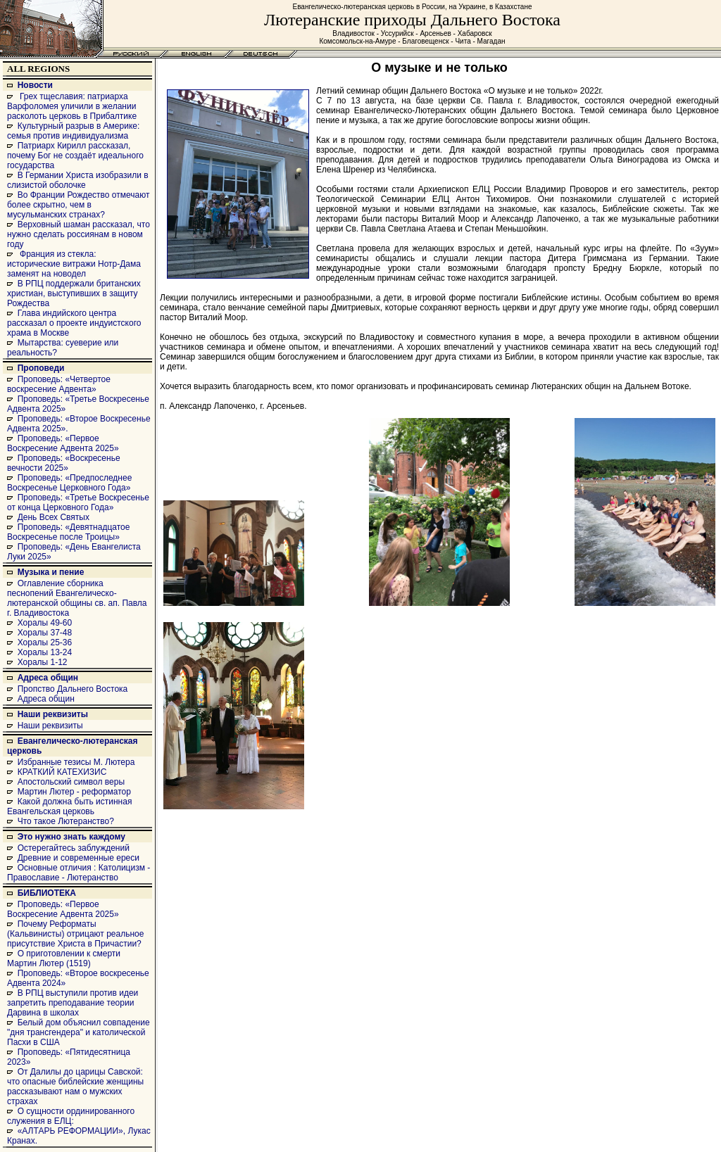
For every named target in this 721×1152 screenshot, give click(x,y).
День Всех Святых (53, 517)
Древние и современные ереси (78, 858)
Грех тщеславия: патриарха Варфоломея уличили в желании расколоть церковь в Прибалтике (72, 106)
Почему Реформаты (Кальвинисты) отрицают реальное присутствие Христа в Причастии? (75, 934)
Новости (35, 85)
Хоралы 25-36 (45, 642)
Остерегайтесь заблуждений (74, 848)
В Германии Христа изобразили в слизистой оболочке (78, 180)
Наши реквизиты (53, 714)
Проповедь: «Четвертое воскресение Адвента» (59, 384)
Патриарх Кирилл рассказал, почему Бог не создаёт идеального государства (75, 155)
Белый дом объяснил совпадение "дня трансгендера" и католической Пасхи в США (78, 1032)
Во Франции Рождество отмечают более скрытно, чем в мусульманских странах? (78, 205)
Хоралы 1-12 (43, 662)
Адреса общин (48, 678)
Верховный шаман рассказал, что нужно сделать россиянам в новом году (78, 234)
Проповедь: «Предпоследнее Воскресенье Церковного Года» (69, 483)
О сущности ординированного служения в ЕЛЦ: (70, 1116)
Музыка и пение (51, 572)
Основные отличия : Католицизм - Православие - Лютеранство (78, 872)
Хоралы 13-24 (45, 652)
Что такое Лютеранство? (66, 821)
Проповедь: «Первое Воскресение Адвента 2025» (63, 443)
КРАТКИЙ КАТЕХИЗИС (62, 772)
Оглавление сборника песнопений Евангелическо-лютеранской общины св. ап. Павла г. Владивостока (77, 598)
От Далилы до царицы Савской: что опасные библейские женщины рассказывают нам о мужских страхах (75, 1086)
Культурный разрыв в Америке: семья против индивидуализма (73, 131)
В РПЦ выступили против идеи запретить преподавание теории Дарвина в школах (72, 1003)
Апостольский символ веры (71, 782)
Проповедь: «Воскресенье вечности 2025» (63, 463)
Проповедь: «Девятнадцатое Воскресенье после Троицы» (68, 532)
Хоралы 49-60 (45, 623)
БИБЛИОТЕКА (47, 893)
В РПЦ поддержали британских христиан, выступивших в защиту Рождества (74, 293)
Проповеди (41, 368)
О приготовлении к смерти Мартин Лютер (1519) (63, 958)
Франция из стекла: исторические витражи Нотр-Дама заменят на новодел (74, 264)
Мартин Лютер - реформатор (74, 792)
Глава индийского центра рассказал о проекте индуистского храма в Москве (74, 323)
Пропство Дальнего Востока (73, 689)
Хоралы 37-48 (45, 633)
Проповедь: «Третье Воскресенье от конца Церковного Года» (78, 502)
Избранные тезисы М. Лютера (76, 762)
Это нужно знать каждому (71, 837)
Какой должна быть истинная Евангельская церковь (69, 806)
